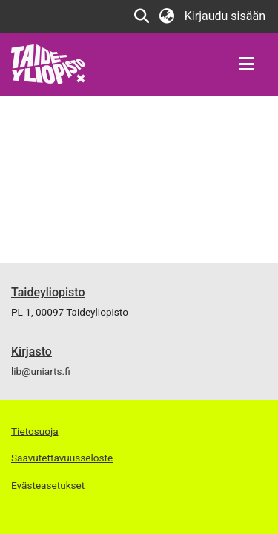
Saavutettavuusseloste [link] (62, 458)
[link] (48, 63)
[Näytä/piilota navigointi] (246, 64)
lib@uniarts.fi (40, 371)
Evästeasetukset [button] (48, 485)
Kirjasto (31, 351)
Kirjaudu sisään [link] (226, 16)
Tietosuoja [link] (35, 431)
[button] (142, 16)
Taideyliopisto (48, 292)
